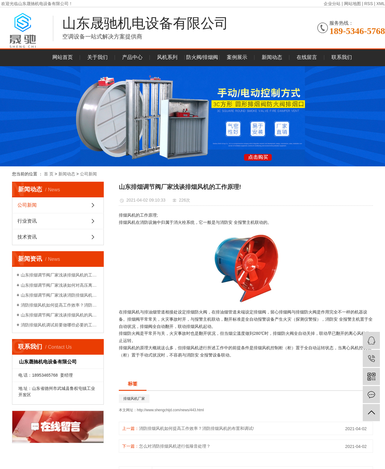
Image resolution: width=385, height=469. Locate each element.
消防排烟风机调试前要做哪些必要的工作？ (60, 324)
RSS (368, 3)
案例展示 (237, 57)
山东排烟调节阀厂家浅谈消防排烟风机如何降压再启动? (60, 295)
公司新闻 (88, 173)
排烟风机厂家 (134, 398)
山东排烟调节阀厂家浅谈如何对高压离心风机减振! (60, 285)
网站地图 (352, 3)
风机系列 (167, 57)
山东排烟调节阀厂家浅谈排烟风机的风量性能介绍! (60, 315)
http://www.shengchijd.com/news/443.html (170, 410)
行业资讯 (27, 221)
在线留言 (307, 57)
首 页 (49, 173)
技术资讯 (27, 236)
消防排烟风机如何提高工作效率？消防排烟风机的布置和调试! (60, 305)
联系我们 (341, 57)
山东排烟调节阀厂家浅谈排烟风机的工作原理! (60, 275)
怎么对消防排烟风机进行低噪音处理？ (175, 446)
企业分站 (332, 3)
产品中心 (132, 57)
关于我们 (97, 57)
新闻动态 (272, 57)
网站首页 (62, 57)
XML (380, 3)
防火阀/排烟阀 (202, 57)
